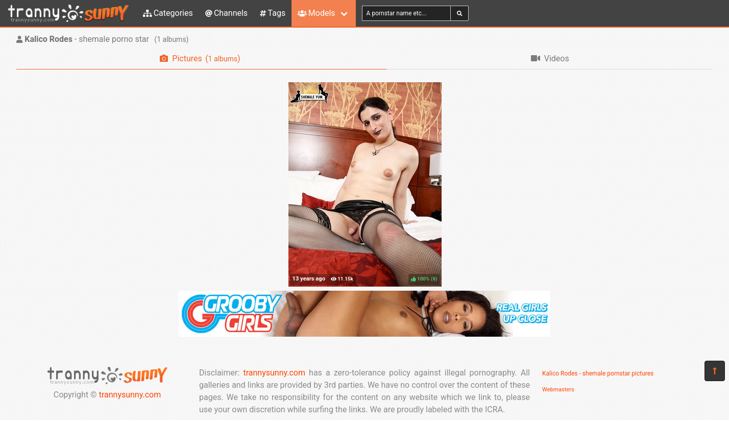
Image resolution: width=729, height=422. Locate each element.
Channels (226, 13)
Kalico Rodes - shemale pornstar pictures (597, 373)
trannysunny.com (130, 395)
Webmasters (558, 389)
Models (316, 13)
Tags (272, 13)
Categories (168, 13)
